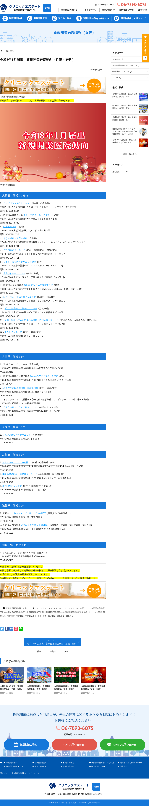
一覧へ (53, 651)
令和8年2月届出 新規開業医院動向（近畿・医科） (124, 106)
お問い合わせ (108, 10)
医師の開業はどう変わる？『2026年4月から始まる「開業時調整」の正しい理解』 (124, 131)
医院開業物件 (15, 18)
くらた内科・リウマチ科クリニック (20, 407)
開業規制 (69, 616)
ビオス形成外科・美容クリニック (21, 308)
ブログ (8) (116, 77)
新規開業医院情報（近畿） (17, 608)
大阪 (39, 616)
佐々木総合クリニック (14, 250)
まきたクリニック (13, 332)
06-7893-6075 (77, 728)
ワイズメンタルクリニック (16, 203)
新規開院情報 (40, 18)
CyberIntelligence (93, 803)
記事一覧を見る (130, 154)
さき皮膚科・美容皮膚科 (15, 238)
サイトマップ (34, 773)
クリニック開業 (95, 612)
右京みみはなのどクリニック (16, 435)
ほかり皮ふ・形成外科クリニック (19, 297)
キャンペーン (90, 10)
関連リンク (4, 773)
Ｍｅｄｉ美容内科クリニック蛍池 (19, 262)
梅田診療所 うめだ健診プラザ (38, 285)
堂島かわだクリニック (14, 273)
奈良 (45, 616)
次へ (66, 651)
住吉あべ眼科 (9, 226)
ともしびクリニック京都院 (15, 462)
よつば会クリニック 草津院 (34, 525)
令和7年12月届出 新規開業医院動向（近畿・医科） (53, 643)
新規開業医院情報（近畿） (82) (125, 65)
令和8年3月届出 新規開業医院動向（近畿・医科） (124, 95)
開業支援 (60, 616)
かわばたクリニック (12, 486)
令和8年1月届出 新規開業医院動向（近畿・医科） (124, 118)
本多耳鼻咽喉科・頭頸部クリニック (19, 474)
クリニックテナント (43, 608)
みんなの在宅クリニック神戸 (44, 376)
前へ (39, 651)
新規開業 (52, 616)
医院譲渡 (11, 616)
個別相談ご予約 (126, 10)
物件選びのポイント (70, 10)
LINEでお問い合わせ (124, 744)
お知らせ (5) (117, 59)
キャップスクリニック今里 (36, 215)
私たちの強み (64, 18)
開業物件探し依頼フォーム (134, 18)
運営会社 (142, 10)
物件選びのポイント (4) (122, 71)
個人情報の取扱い (19, 773)
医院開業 (20, 616)
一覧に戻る (9, 51)
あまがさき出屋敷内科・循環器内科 (20, 388)
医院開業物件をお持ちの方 (96, 18)
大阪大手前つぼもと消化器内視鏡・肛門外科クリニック (32, 320)
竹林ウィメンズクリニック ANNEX (29, 513)
